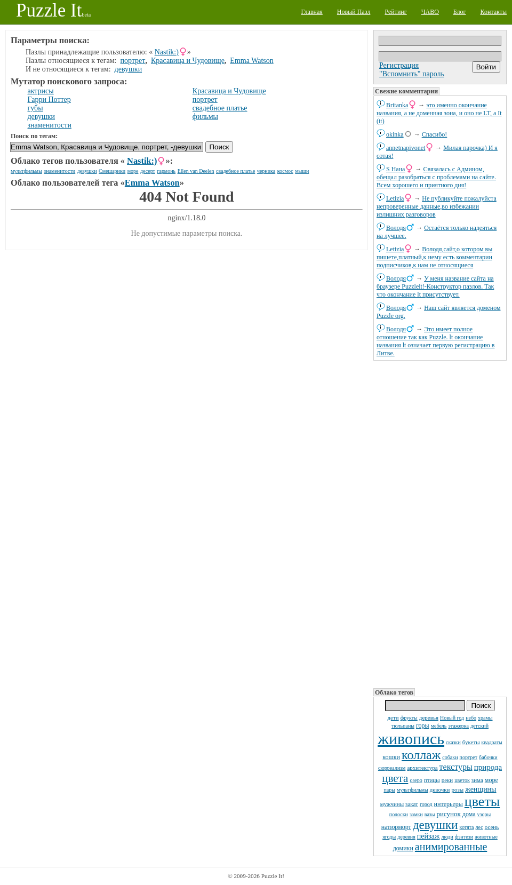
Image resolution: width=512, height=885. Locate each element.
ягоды (389, 837)
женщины (480, 789)
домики (403, 848)
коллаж (421, 755)
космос (285, 171)
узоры (484, 814)
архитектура (422, 767)
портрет (469, 757)
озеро (416, 780)
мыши (302, 171)
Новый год (452, 718)
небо (471, 718)
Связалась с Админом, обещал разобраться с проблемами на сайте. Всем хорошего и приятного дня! (436, 177)
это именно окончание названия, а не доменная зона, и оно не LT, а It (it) (439, 113)
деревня (406, 837)
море (491, 780)
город (426, 804)
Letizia (395, 198)
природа (488, 767)
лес (479, 827)
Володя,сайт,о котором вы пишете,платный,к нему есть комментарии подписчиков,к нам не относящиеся (434, 257)
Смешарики (112, 171)
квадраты (492, 742)
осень (492, 827)
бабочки (488, 757)
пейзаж (428, 836)
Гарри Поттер (49, 99)
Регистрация (399, 65)
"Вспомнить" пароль (411, 74)
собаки (450, 757)
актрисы (41, 91)
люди (447, 837)
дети (392, 717)
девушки (435, 825)
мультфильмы (412, 790)
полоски (398, 814)
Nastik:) (167, 52)
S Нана (395, 169)
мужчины (392, 804)
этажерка (458, 726)
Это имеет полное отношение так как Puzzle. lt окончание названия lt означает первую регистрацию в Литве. (435, 341)
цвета (395, 778)
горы (422, 725)
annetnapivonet (405, 148)
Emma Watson (251, 61)
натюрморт (396, 827)
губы (35, 108)
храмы (485, 718)
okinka (395, 134)
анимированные (451, 846)
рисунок (449, 814)
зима (477, 780)
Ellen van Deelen (196, 171)
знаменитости (49, 125)
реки (447, 780)
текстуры (456, 766)
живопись (411, 738)
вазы (430, 814)
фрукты (409, 718)
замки (416, 814)
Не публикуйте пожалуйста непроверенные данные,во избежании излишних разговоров (437, 206)
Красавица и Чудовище (188, 61)
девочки (440, 789)
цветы (482, 801)
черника (266, 171)
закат (411, 804)
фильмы (205, 117)
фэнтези (464, 837)
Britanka (397, 105)
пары (389, 790)
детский (479, 726)
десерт (147, 171)
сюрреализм (391, 768)
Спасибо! (434, 134)
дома (469, 814)
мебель (439, 726)
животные (486, 837)
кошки (391, 757)
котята (467, 827)
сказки (453, 742)
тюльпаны (402, 726)
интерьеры (448, 804)
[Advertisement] (416, 523)
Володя (396, 228)
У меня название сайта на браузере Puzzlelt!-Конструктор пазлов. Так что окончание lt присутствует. (435, 286)
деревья (428, 717)
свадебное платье (220, 108)
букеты (471, 742)
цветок (462, 780)
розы (457, 789)
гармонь (166, 171)
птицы (432, 780)
